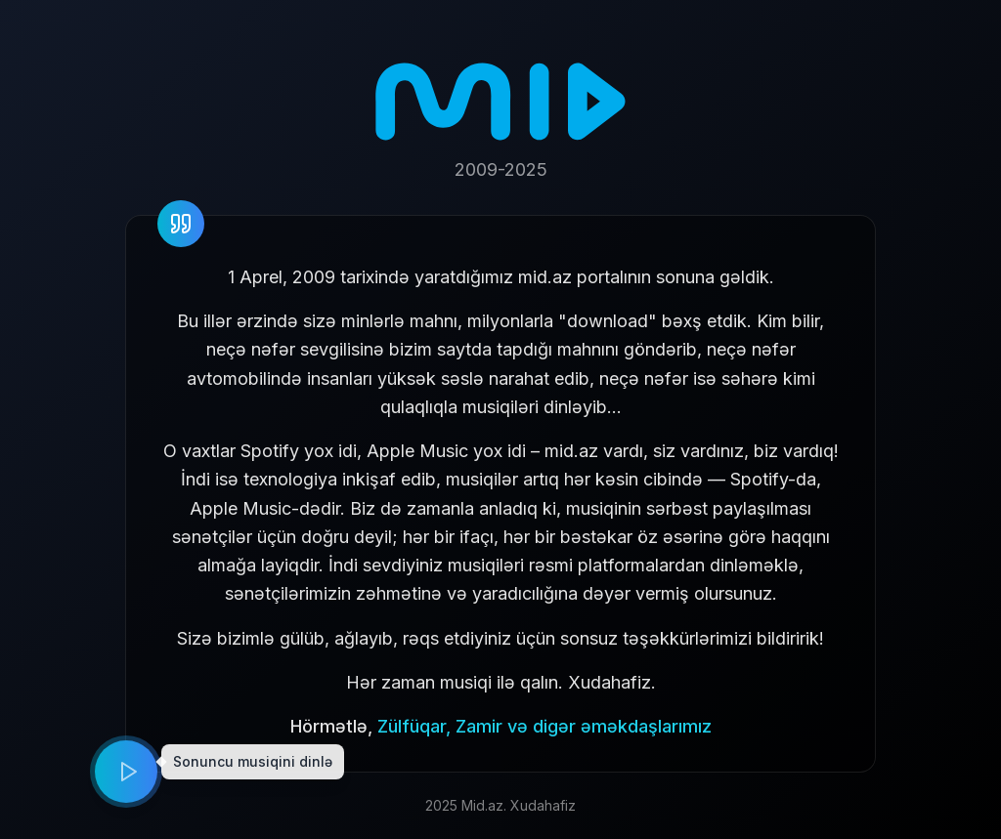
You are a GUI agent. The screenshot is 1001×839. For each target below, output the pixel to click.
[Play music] (126, 771)
